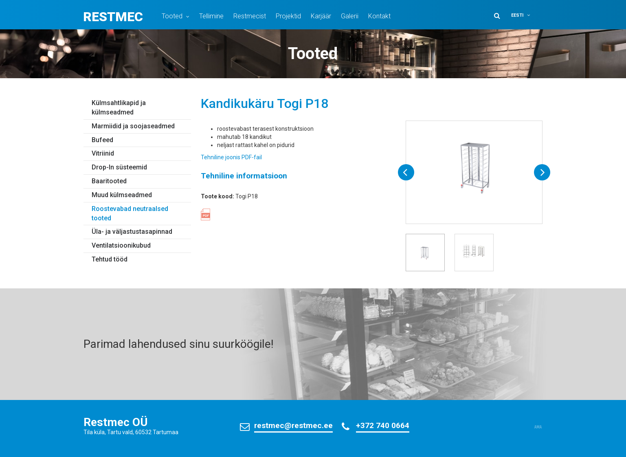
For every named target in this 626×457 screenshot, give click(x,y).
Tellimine (211, 16)
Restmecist (249, 16)
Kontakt (379, 16)
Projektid (288, 16)
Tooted (172, 16)
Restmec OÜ (115, 422)
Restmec (113, 16)
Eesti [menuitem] (517, 15)
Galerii (349, 16)
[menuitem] (526, 15)
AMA (538, 427)
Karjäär (321, 16)
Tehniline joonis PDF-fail (231, 157)
